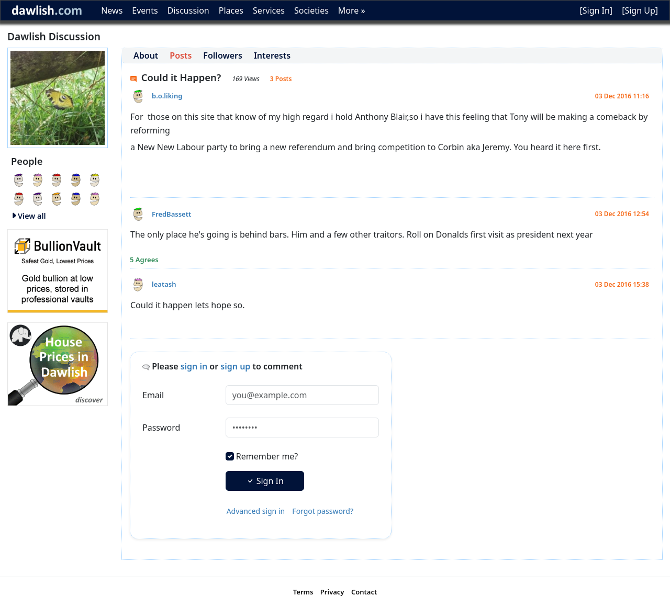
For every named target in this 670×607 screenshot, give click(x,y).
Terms (303, 592)
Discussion (188, 10)
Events (145, 10)
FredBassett (171, 214)
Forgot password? (322, 511)
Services (269, 10)
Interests (272, 55)
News (111, 10)
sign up (235, 366)
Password (161, 427)
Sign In (265, 481)
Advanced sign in (256, 511)
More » (351, 10)
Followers (222, 55)
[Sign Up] (640, 10)
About (145, 55)
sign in (194, 366)
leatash (164, 284)
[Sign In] (595, 10)
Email (153, 395)
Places (231, 10)
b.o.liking (167, 95)
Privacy (332, 592)
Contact (364, 592)
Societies (311, 10)
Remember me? (267, 456)
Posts (181, 55)
